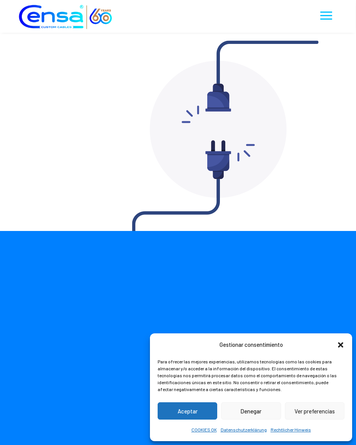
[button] (340, 345)
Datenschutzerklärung (244, 429)
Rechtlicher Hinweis (291, 429)
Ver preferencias (314, 411)
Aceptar (188, 411)
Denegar (250, 411)
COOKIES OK (204, 429)
